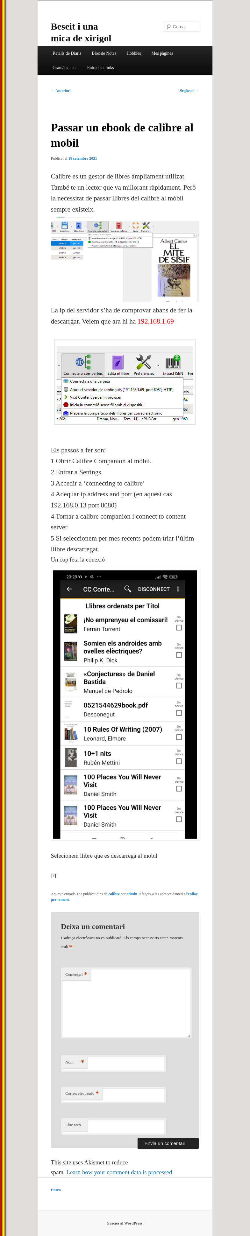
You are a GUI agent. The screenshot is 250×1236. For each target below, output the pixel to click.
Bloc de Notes (104, 53)
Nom (74, 1062)
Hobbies (134, 53)
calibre (114, 894)
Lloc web (73, 1124)
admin (131, 894)
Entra (56, 1190)
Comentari (76, 974)
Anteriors (61, 90)
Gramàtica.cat (64, 67)
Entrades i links (100, 67)
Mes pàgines (162, 53)
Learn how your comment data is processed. (120, 1172)
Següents (189, 90)
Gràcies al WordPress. (124, 1223)
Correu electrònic (82, 1093)
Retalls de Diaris (67, 53)
